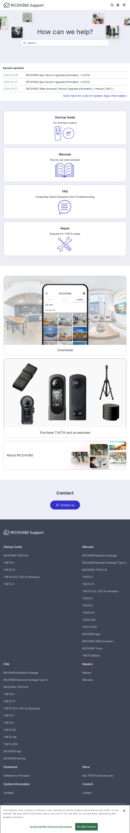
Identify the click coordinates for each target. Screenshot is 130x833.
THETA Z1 (9, 569)
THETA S (87, 605)
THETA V (9, 584)
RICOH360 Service (15, 758)
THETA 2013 (89, 626)
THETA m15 (88, 619)
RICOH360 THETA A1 (16, 555)
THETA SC (88, 612)
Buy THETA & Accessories (97, 775)
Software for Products (17, 775)
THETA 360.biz (91, 655)
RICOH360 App (91, 634)
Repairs (86, 672)
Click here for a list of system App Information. (95, 96)
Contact (87, 792)
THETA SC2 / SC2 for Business (22, 576)
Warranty (87, 679)
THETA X (9, 562)
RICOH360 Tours (92, 648)
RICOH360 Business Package (99, 555)
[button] (112, 5)
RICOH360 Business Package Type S (104, 562)
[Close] (124, 815)
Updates (9, 792)
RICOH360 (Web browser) (98, 641)
